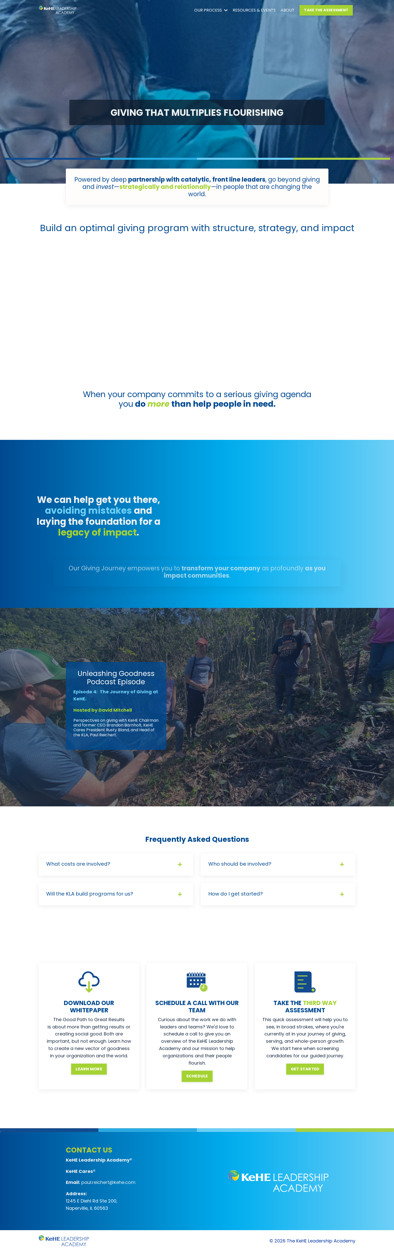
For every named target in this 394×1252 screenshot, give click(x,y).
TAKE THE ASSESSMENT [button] (326, 10)
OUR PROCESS (211, 10)
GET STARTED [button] (305, 1069)
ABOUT (287, 10)
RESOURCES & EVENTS (254, 10)
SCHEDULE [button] (197, 1076)
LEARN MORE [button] (89, 1069)
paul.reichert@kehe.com (108, 1182)
